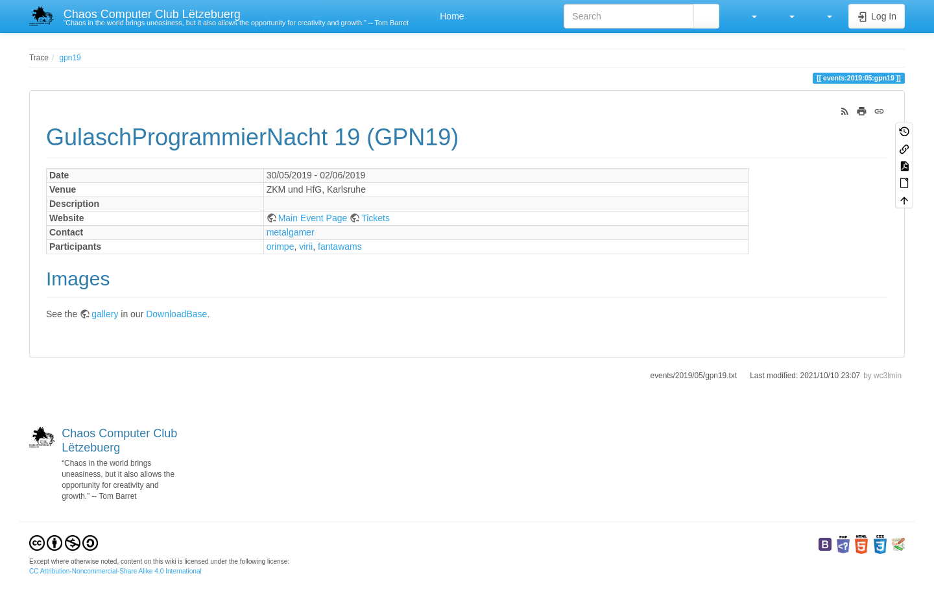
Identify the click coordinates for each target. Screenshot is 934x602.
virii (306, 246)
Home (450, 16)
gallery (104, 314)
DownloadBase (176, 314)
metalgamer (291, 232)
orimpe (280, 246)
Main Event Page (313, 218)
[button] (748, 16)
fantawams (340, 246)
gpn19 (70, 57)
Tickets (375, 218)
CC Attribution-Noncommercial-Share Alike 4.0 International (115, 571)
